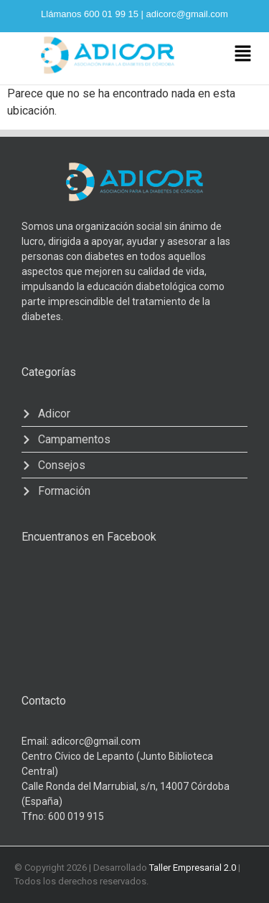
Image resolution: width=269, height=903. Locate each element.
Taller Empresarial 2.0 (192, 867)
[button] (242, 54)
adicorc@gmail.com (187, 14)
